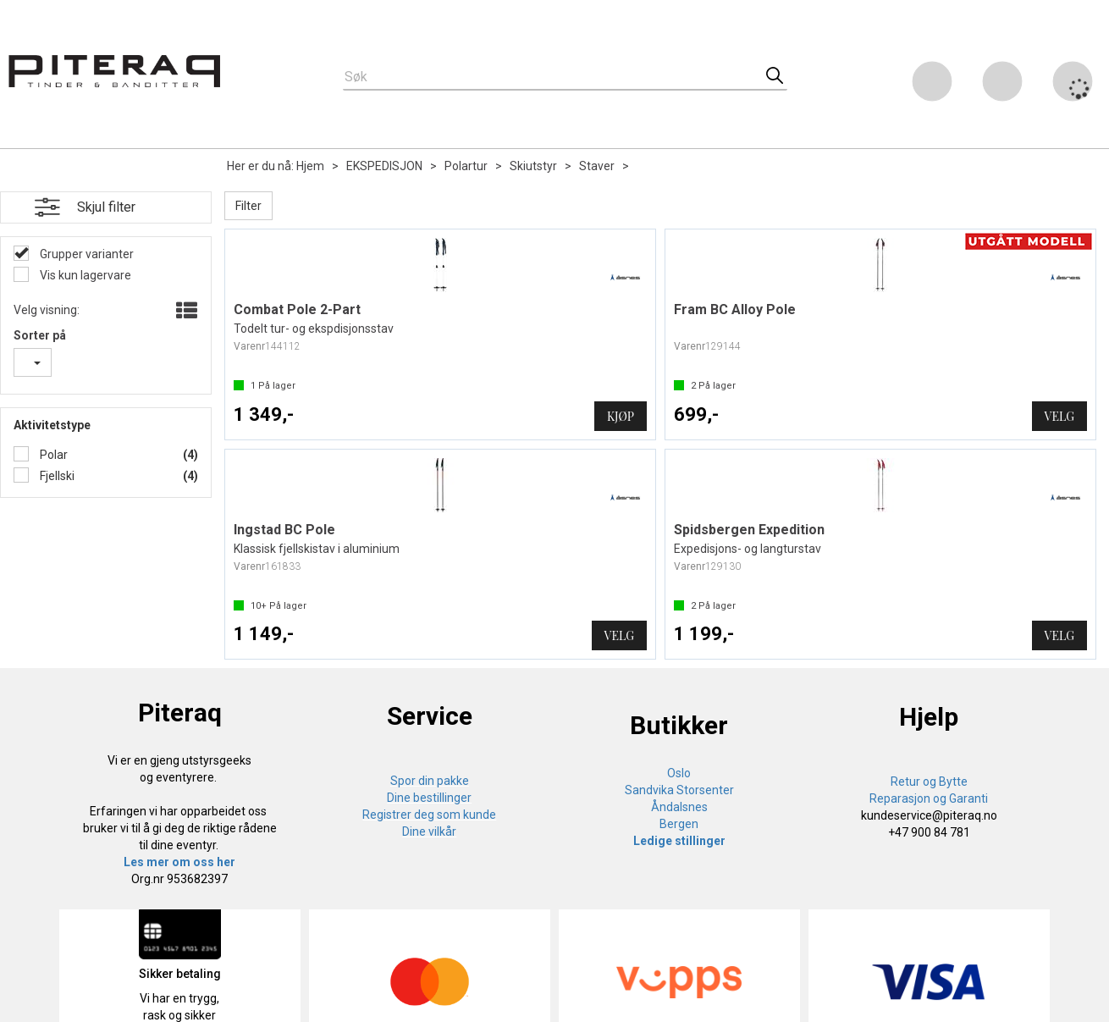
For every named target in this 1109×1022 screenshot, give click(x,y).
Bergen (678, 824)
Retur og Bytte (929, 781)
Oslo (679, 773)
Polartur (466, 166)
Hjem (310, 166)
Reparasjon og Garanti (928, 798)
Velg (1059, 416)
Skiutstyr (533, 166)
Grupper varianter (85, 254)
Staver (597, 166)
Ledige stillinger (679, 841)
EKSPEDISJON (384, 166)
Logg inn (1002, 84)
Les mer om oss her (179, 862)
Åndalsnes (679, 807)
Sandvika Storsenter (679, 790)
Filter (248, 206)
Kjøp (620, 416)
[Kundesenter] (932, 81)
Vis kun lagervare (84, 275)
